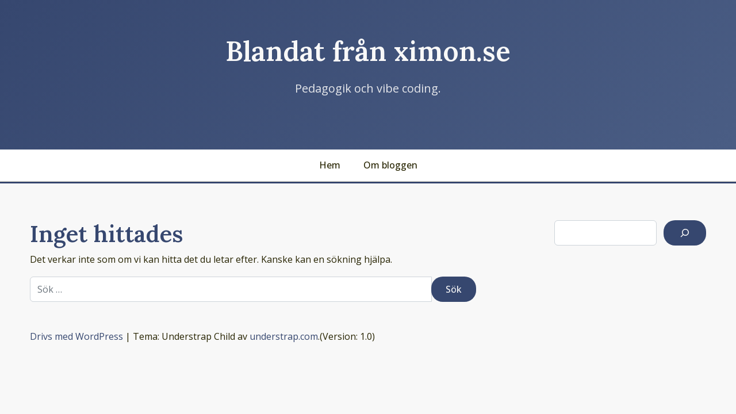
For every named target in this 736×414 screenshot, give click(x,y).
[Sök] (685, 233)
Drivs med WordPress (76, 336)
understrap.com (284, 336)
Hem (329, 165)
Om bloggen (390, 165)
